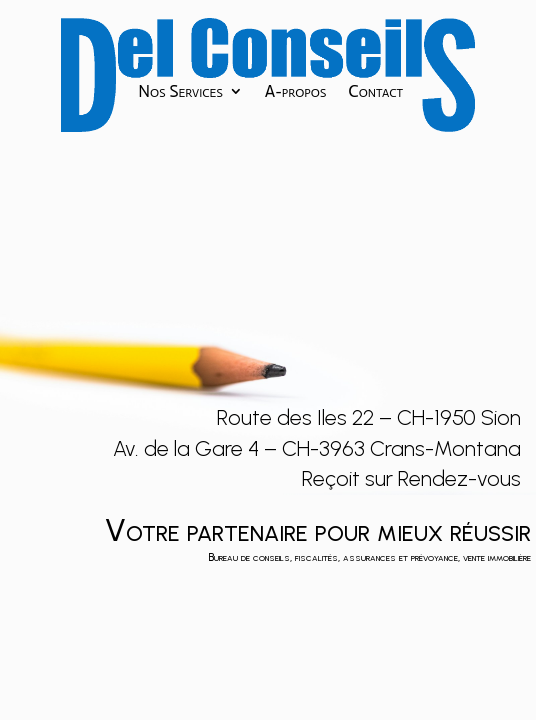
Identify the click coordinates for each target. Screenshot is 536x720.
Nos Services (180, 92)
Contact (375, 92)
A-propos (296, 92)
